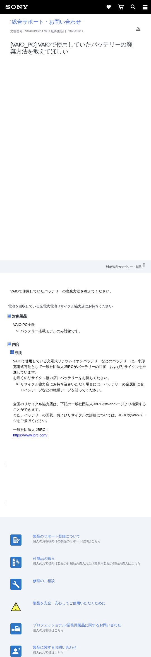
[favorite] (108, 7)
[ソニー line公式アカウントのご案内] (57, 586)
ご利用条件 (75, 617)
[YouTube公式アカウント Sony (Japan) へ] (81, 586)
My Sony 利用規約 (75, 572)
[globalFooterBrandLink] (76, 646)
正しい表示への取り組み (75, 630)
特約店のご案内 (68, 565)
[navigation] (145, 7)
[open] (133, 7)
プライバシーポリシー (75, 624)
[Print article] (138, 31)
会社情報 (23, 565)
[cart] (121, 7)
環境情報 (127, 565)
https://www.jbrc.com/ (30, 234)
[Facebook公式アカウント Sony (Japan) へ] (93, 586)
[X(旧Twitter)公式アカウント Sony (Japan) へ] (69, 586)
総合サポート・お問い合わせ (45, 22)
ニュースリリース (100, 565)
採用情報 (43, 565)
